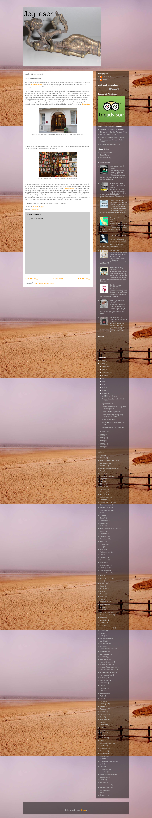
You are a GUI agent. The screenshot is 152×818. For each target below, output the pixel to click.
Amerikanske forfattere (107, 460)
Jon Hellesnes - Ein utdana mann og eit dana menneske (118, 319)
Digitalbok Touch (107, 404)
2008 (102, 447)
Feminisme (103, 539)
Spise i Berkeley (105, 157)
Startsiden (58, 278)
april (104, 387)
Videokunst (103, 777)
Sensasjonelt (104, 719)
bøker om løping (105, 507)
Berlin (102, 481)
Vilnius (102, 780)
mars (104, 390)
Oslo (101, 685)
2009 (102, 444)
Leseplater (103, 620)
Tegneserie (103, 748)
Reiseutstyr (104, 709)
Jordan (102, 594)
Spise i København (106, 152)
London (102, 633)
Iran (101, 581)
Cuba (102, 518)
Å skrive (102, 795)
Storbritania (104, 738)
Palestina (103, 688)
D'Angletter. (86, 104)
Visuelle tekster (105, 785)
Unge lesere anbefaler (107, 761)
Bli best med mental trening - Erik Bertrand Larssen (117, 185)
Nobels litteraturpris (106, 662)
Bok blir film (104, 494)
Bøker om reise (105, 510)
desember (105, 366)
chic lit (102, 513)
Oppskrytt (103, 683)
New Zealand (104, 659)
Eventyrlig (103, 531)
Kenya (102, 596)
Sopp (101, 727)
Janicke (104, 80)
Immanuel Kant (105, 573)
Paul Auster (104, 693)
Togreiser (103, 759)
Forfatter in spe (105, 552)
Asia (101, 471)
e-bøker (102, 523)
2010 (102, 441)
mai (103, 384)
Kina (101, 599)
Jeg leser (38, 14)
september (106, 372)
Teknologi (103, 751)
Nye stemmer (104, 680)
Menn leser (103, 646)
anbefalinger (104, 463)
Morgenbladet (104, 654)
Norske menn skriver (107, 672)
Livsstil (102, 630)
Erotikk (102, 526)
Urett (101, 764)
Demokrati (103, 521)
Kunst (102, 610)
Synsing (102, 746)
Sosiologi (103, 732)
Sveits (102, 740)
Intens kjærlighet (105, 578)
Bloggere (103, 489)
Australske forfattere (107, 476)
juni (103, 381)
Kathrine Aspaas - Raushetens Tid (116, 286)
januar (104, 431)
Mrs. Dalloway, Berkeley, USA (110, 144)
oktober (105, 369)
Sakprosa (103, 714)
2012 (102, 435)
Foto (101, 555)
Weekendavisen (105, 787)
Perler (102, 696)
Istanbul (102, 583)
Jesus (102, 591)
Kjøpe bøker (104, 602)
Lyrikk (102, 636)
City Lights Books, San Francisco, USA (113, 132)
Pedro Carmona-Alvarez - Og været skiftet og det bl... (114, 408)
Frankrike (103, 557)
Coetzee (103, 515)
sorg (101, 730)
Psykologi (103, 704)
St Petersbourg (68, 188)
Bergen (102, 479)
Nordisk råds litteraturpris (108, 667)
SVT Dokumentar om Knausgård (113, 427)
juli (103, 378)
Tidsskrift (103, 756)
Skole (102, 722)
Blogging (103, 492)
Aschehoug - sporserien (108, 468)
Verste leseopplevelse (107, 774)
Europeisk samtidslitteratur (109, 528)
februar (105, 393)
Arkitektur (103, 466)
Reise (37, 209)
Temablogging (104, 753)
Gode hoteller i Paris (109, 419)
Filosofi (102, 549)
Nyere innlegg (31, 278)
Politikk (102, 701)
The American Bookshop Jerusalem (112, 129)
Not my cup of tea (106, 675)
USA (101, 766)
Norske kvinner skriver (107, 670)
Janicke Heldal (107, 76)
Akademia (103, 458)
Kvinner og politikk (106, 615)
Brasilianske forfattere (107, 502)
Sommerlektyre (105, 725)
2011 (102, 438)
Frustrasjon (104, 560)
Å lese (102, 793)
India (101, 576)
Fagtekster (103, 534)
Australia (103, 473)
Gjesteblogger (104, 565)
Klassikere (103, 604)
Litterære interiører (106, 628)
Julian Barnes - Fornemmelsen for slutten (118, 251)
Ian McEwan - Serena (109, 396)
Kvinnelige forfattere (107, 612)
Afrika (102, 455)
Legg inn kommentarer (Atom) (44, 283)
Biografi (102, 486)
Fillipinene (103, 544)
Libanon (102, 623)
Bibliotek (103, 484)
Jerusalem (103, 589)
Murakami (103, 657)
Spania (102, 735)
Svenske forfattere (106, 743)
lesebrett (103, 617)
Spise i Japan (104, 155)
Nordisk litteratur (105, 664)
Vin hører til (104, 782)
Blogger (83, 810)
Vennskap (103, 772)
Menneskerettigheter (107, 649)
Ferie (101, 541)
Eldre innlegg (84, 278)
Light (101, 625)
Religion (102, 711)
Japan (102, 586)
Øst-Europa (104, 790)
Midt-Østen (103, 651)
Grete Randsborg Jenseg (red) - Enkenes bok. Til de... (113, 415)
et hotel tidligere (36, 85)
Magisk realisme (105, 638)
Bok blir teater (104, 497)
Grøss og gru (104, 568)
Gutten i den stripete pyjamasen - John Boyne (118, 201)
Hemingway (104, 570)
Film (101, 547)
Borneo (102, 500)
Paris (33, 209)
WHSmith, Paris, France (108, 134)
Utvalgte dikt (104, 769)
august (104, 375)
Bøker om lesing (105, 505)
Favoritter (103, 536)
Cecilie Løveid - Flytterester (111, 411)
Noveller (103, 677)
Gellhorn (103, 562)
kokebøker (103, 607)
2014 (102, 361)
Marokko (103, 641)
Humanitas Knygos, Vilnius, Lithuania (112, 137)
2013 (102, 364)
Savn (101, 717)
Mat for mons (104, 643)
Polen (102, 698)
